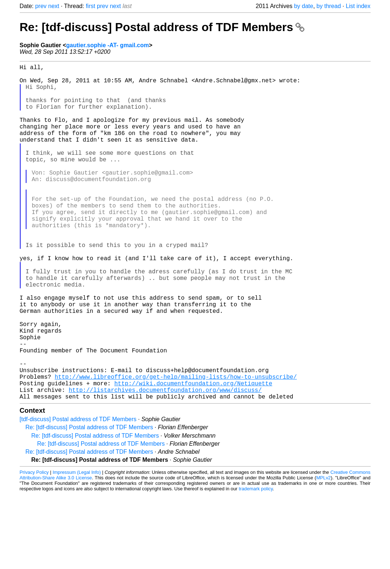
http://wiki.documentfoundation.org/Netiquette (193, 455)
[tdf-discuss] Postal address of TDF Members (78, 494)
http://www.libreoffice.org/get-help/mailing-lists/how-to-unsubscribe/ (176, 447)
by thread (329, 6)
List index (358, 6)
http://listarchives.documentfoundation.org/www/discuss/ (165, 463)
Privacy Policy (34, 547)
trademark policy (256, 563)
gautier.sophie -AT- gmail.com (107, 45)
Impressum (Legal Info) (77, 547)
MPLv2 (323, 552)
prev (40, 6)
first (90, 6)
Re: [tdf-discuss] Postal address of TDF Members (162, 27)
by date (303, 6)
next (53, 6)
